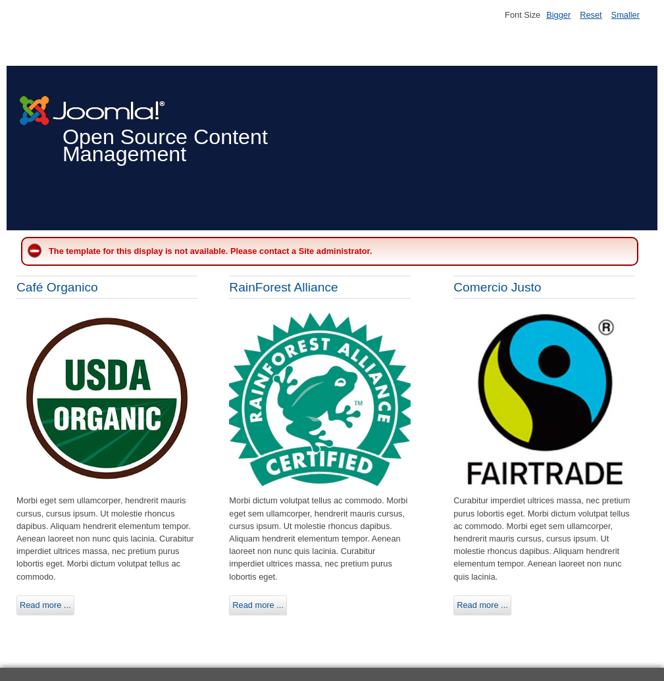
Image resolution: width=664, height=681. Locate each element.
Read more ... (45, 605)
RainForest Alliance (283, 287)
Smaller (625, 15)
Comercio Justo (497, 287)
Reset (590, 15)
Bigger (558, 15)
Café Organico (57, 287)
